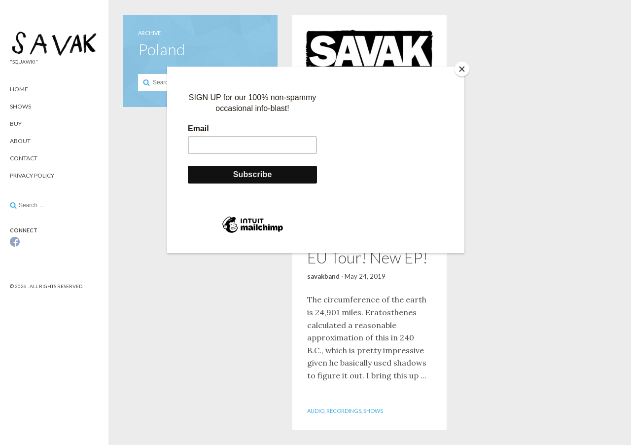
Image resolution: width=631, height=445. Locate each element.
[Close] (462, 69)
